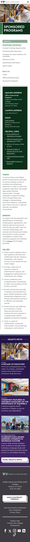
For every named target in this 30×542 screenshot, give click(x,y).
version (14, 498)
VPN (8, 144)
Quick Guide (7, 66)
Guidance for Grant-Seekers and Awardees (14, 55)
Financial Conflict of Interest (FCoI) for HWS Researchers (14, 151)
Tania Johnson (9, 120)
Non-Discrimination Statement (15, 508)
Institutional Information (11, 63)
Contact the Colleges (15, 523)
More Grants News (12, 459)
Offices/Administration (11, 78)
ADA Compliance (15, 510)
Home (5, 74)
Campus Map (15, 521)
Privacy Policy (15, 512)
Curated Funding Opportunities (14, 48)
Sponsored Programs (12, 45)
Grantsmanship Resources (12, 51)
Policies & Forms (8, 59)
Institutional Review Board (15, 156)
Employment (15, 525)
